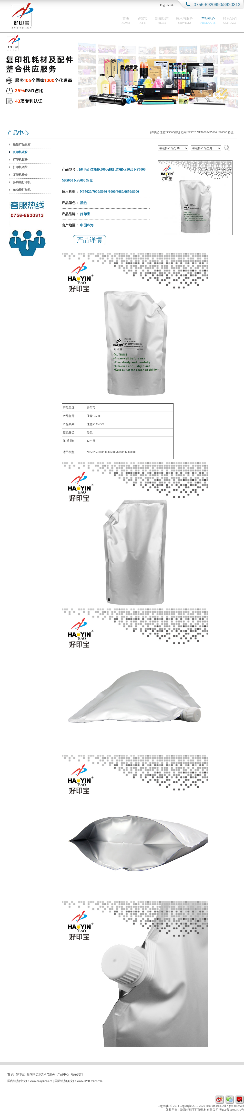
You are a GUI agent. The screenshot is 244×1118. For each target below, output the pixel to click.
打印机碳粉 (20, 159)
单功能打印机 (21, 190)
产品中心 (208, 20)
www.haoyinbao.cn (41, 1081)
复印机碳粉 (20, 152)
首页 (126, 20)
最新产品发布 (21, 144)
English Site (167, 5)
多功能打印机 (21, 182)
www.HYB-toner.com (89, 1081)
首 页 (10, 1074)
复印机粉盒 (20, 174)
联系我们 (230, 20)
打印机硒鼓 (20, 167)
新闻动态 (162, 20)
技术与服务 (184, 20)
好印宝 (142, 20)
